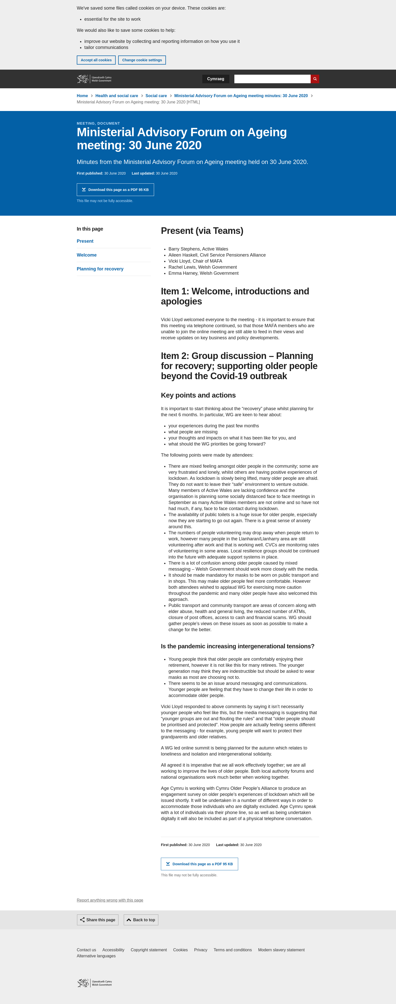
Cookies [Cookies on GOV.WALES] (180, 950)
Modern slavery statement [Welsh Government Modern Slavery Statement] (281, 950)
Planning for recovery (100, 268)
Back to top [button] (144, 920)
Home (82, 96)
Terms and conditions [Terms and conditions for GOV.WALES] (233, 950)
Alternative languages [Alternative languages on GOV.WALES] (96, 956)
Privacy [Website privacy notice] (200, 950)
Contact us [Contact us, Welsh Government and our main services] (86, 950)
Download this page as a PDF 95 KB (118, 191)
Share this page (100, 920)
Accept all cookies (96, 60)
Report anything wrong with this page (110, 900)
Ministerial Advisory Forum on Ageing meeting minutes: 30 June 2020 (241, 96)
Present (85, 241)
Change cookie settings (142, 60)
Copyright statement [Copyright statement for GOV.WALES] (149, 950)
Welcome (87, 255)
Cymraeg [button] (215, 79)
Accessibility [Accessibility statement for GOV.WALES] (113, 950)
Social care (156, 96)
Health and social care (116, 96)
